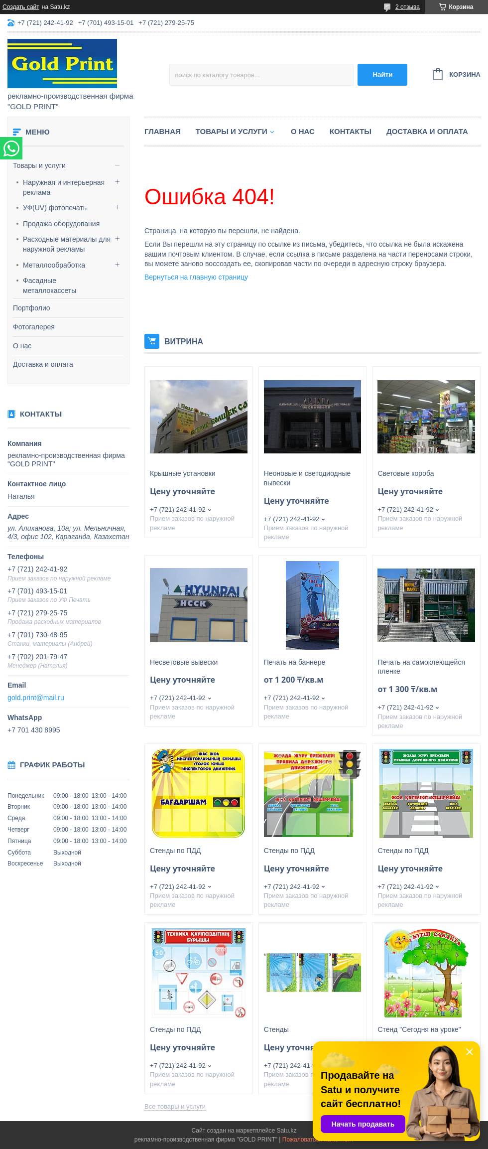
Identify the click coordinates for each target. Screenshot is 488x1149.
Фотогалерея (34, 327)
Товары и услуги (39, 165)
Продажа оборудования (61, 224)
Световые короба (405, 473)
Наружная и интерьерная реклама (64, 187)
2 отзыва (407, 6)
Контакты (350, 131)
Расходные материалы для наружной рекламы (67, 244)
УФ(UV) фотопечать (55, 208)
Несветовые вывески (184, 662)
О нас (22, 346)
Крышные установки (183, 473)
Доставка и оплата (43, 364)
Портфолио (31, 308)
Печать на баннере (294, 662)
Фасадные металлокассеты (49, 285)
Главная (162, 131)
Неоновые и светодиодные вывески (307, 478)
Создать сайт (20, 6)
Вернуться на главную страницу (196, 277)
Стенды (276, 1029)
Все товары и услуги (175, 1106)
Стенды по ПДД (175, 851)
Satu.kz (286, 1130)
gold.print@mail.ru (35, 698)
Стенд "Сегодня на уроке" (419, 1029)
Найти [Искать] (382, 74)
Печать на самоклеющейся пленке (421, 667)
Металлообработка (54, 265)
